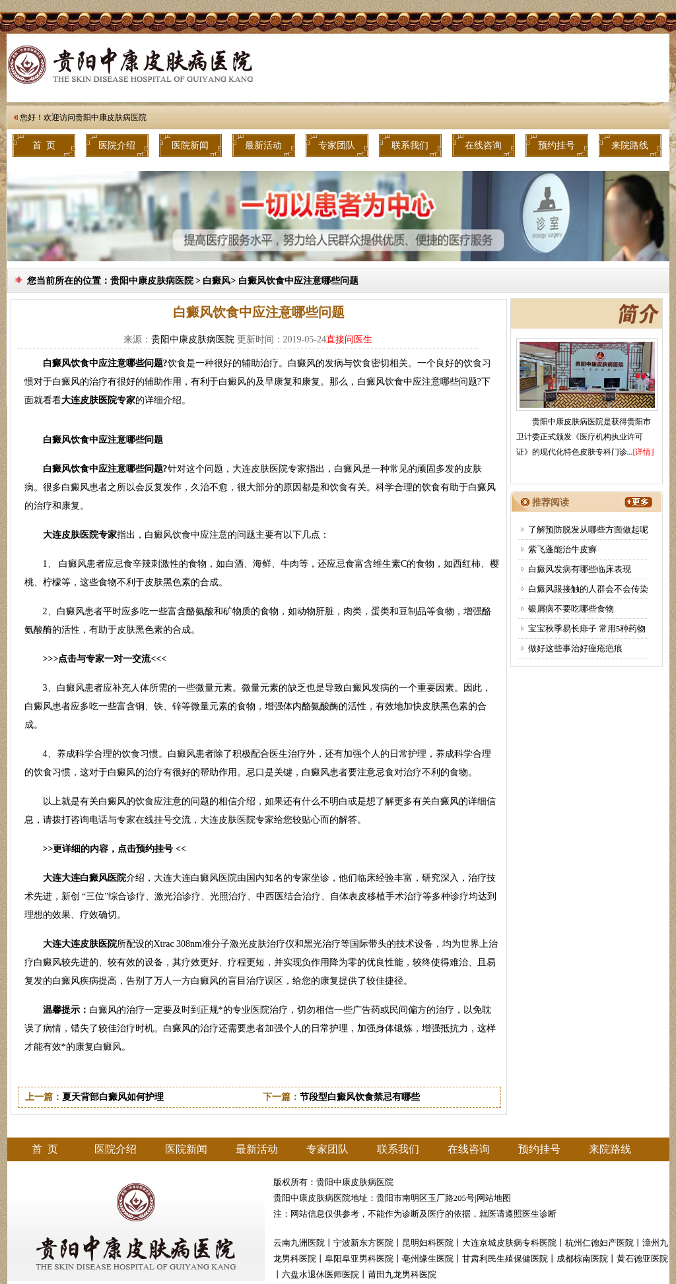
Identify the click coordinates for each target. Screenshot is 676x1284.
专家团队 (336, 145)
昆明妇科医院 (428, 1243)
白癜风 (216, 281)
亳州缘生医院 (428, 1259)
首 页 (43, 145)
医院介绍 (116, 145)
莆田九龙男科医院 (402, 1274)
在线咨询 (483, 145)
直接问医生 (349, 339)
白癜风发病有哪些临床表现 (579, 569)
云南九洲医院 (299, 1243)
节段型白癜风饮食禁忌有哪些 (360, 1097)
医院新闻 (190, 145)
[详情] (643, 452)
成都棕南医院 (582, 1259)
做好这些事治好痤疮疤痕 (575, 648)
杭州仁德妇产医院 (599, 1243)
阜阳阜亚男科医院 (359, 1259)
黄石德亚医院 (642, 1259)
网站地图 (494, 1198)
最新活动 (263, 145)
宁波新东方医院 (363, 1243)
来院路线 (629, 145)
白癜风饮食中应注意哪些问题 (298, 281)
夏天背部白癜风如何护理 (113, 1097)
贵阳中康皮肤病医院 (111, 117)
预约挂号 (556, 145)
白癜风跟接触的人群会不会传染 (588, 589)
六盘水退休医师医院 (320, 1274)
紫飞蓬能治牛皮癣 (562, 549)
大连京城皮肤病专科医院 (509, 1243)
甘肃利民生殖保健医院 (505, 1259)
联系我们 (409, 145)
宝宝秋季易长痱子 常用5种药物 (587, 628)
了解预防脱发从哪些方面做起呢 (588, 529)
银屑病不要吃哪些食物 (571, 609)
